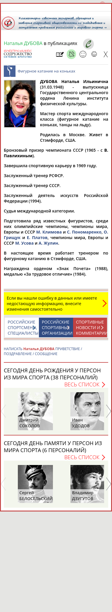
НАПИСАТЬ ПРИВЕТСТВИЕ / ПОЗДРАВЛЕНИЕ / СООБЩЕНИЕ (43, 351)
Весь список (81, 384)
